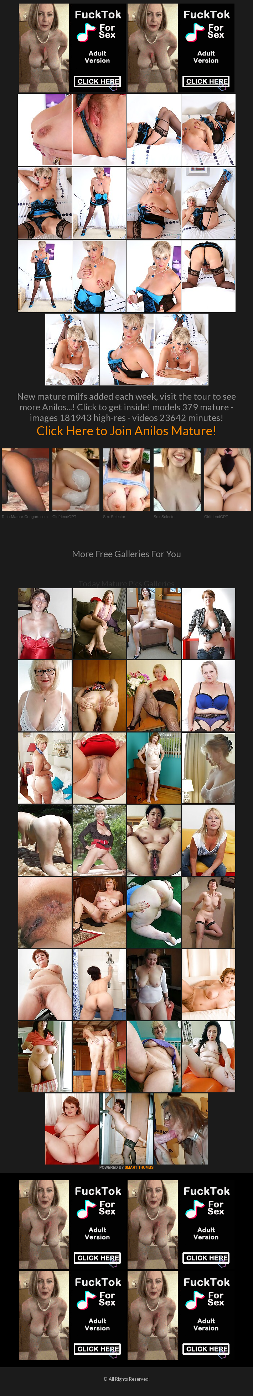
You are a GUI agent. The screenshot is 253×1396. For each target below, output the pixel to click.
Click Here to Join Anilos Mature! (126, 430)
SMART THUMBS (139, 1167)
